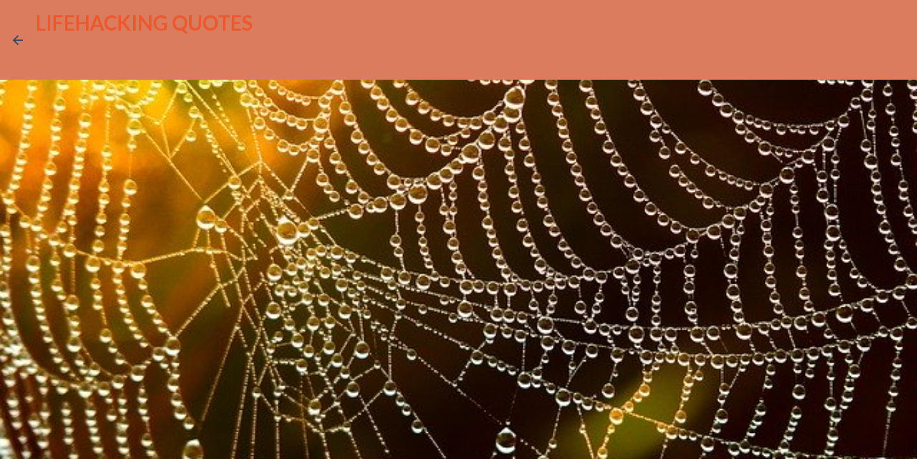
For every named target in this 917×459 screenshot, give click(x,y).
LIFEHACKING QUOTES (144, 22)
